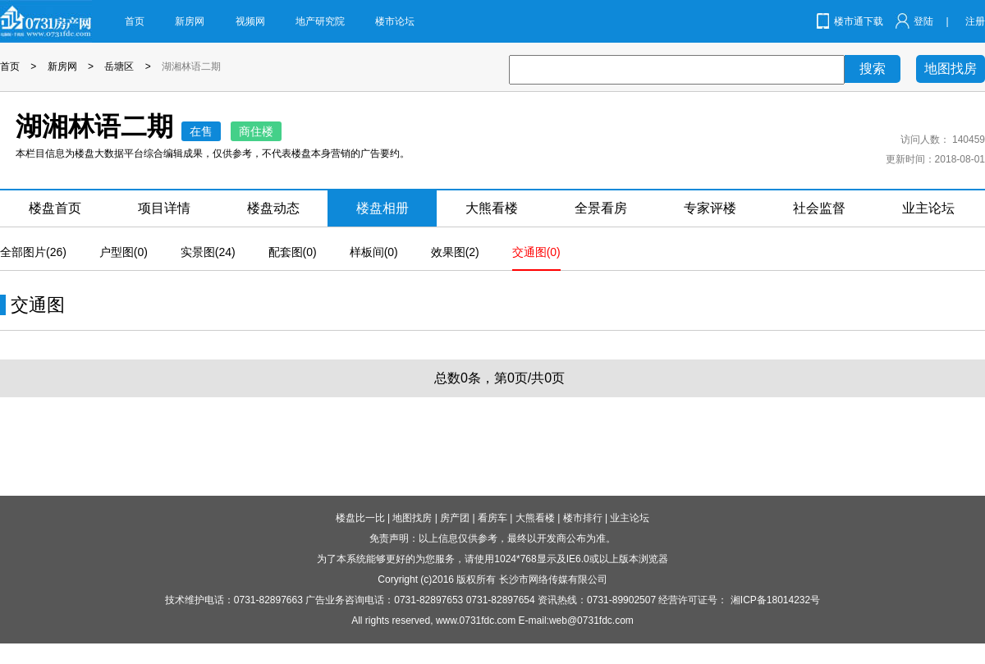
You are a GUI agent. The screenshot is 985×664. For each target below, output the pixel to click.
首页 (134, 21)
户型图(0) (123, 252)
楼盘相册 (382, 208)
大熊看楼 (491, 208)
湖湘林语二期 (191, 66)
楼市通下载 (858, 21)
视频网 (250, 21)
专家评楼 (710, 208)
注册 (975, 21)
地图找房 (950, 69)
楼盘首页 (55, 208)
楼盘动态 (273, 208)
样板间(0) (374, 252)
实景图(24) (208, 252)
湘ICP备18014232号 (775, 600)
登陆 (923, 21)
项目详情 (164, 208)
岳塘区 (119, 66)
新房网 (189, 21)
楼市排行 (582, 518)
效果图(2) (455, 252)
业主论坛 (928, 208)
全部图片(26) (33, 252)
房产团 (455, 518)
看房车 (492, 518)
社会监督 (819, 208)
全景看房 (601, 208)
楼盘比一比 (360, 518)
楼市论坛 (395, 21)
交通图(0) (536, 252)
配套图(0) (292, 252)
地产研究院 (320, 21)
